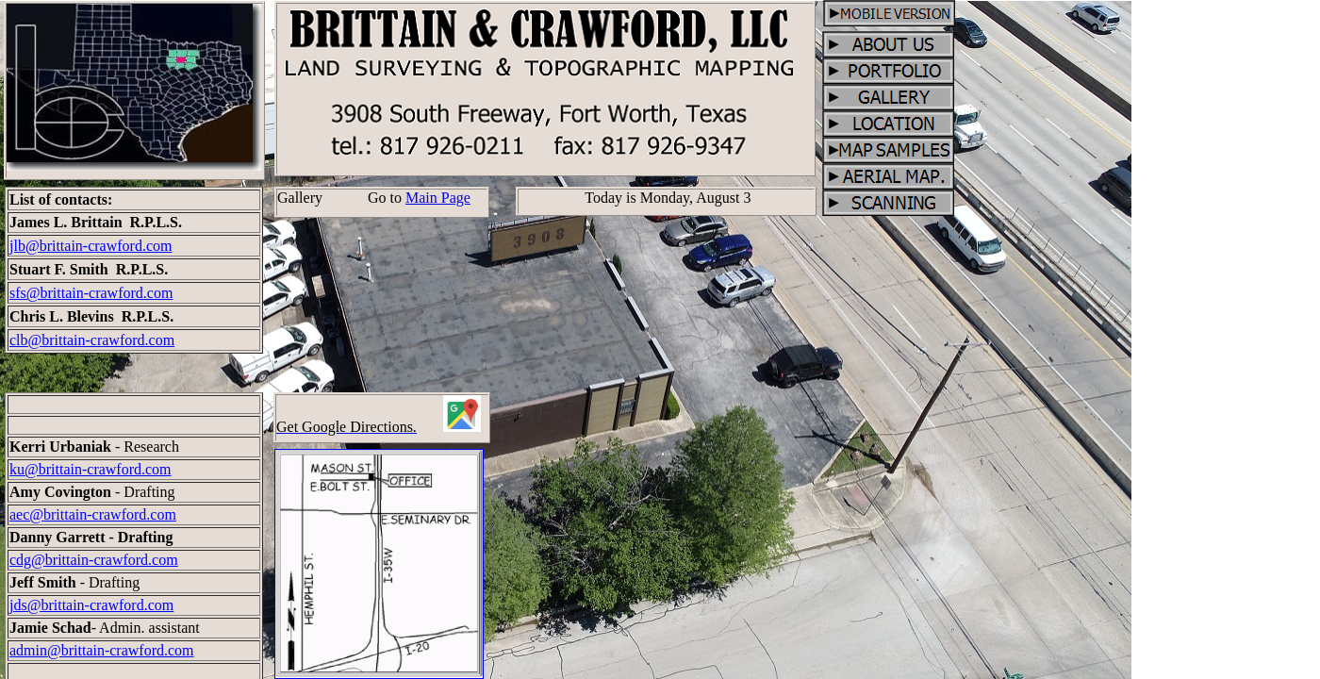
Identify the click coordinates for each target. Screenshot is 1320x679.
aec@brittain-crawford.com (92, 514)
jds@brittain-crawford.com (91, 605)
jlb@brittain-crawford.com (90, 246)
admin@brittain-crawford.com (101, 650)
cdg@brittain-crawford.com (93, 560)
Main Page (437, 198)
